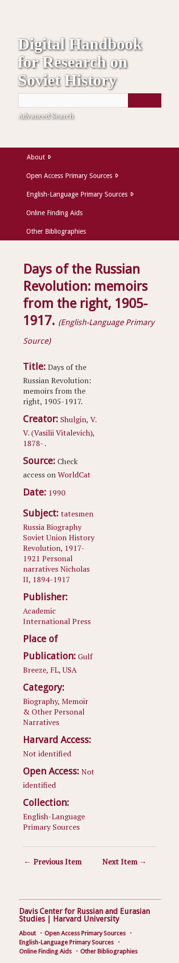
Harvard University (86, 918)
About (36, 157)
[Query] (89, 100)
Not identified (47, 753)
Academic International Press (57, 616)
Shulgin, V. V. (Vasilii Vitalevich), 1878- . (59, 431)
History (82, 537)
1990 (56, 492)
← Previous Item (53, 861)
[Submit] (144, 100)
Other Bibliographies (56, 231)
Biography (64, 527)
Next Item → (124, 861)
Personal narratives (48, 563)
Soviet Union (45, 537)
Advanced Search (46, 115)
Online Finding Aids (54, 213)
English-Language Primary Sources (76, 194)
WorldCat (74, 474)
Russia (33, 527)
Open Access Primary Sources (69, 175)
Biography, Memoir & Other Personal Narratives (55, 711)
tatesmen (77, 513)
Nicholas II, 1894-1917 (56, 574)
